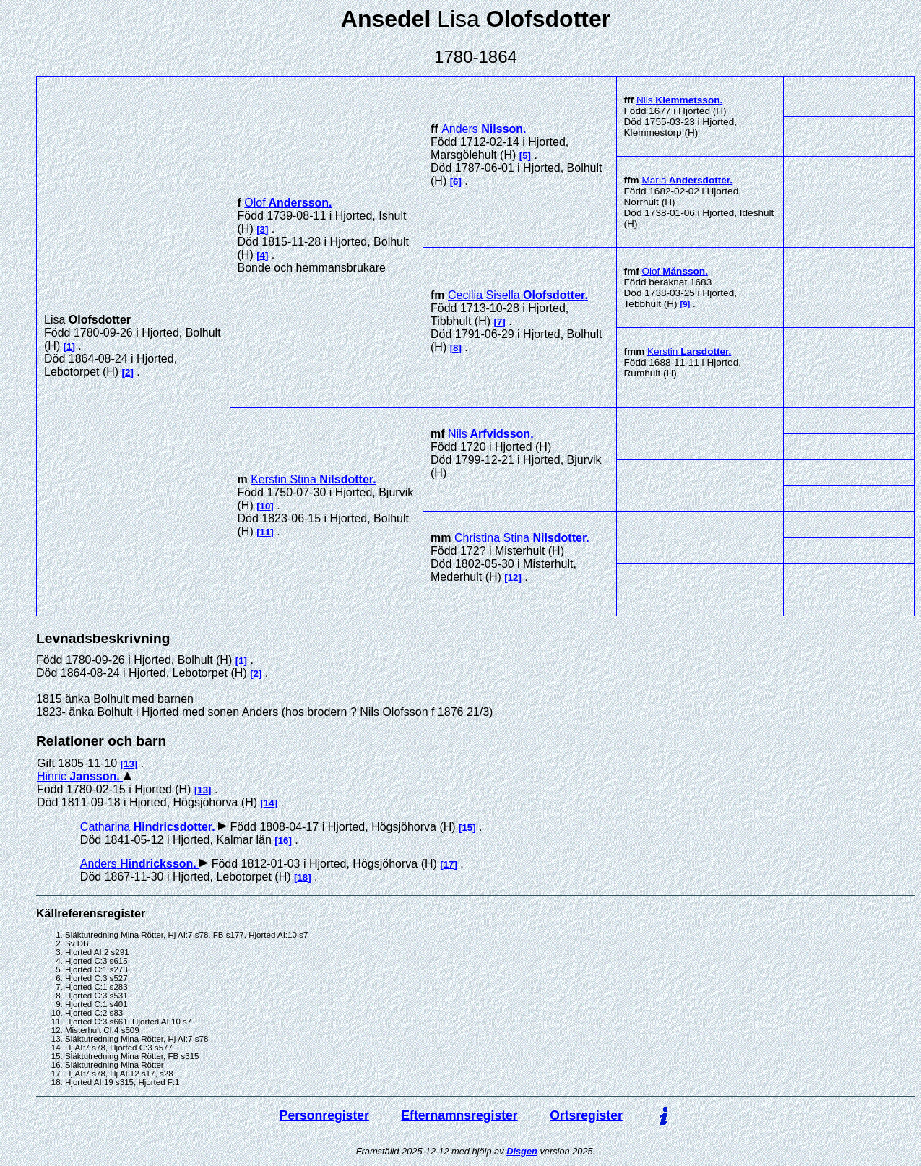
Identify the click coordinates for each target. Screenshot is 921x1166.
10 (265, 506)
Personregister (324, 1115)
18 (302, 877)
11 (265, 532)
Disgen (521, 1151)
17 (449, 864)
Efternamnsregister (459, 1115)
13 (129, 764)
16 (283, 840)
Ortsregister (586, 1115)
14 (269, 803)
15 (467, 827)
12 (513, 577)
